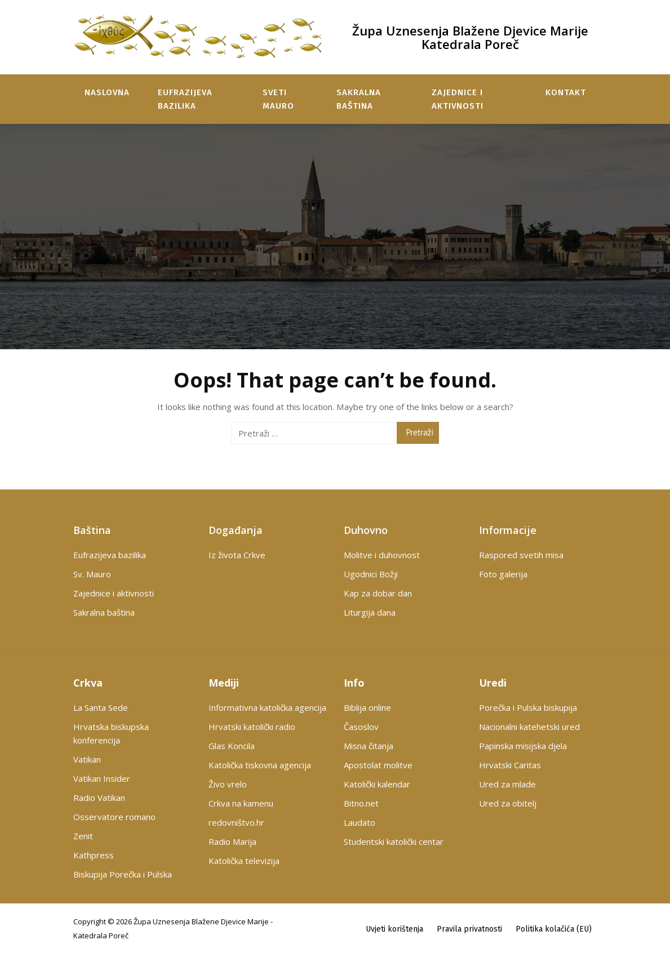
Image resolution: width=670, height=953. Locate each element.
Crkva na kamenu (240, 803)
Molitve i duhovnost (382, 554)
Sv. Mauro (92, 574)
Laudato (359, 822)
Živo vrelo (227, 784)
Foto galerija (503, 574)
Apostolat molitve (378, 765)
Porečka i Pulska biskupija (528, 707)
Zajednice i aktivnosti (457, 99)
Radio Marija (232, 841)
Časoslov (361, 726)
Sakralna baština (358, 99)
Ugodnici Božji (371, 574)
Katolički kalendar (377, 784)
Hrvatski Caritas (510, 765)
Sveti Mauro (278, 99)
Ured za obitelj (507, 803)
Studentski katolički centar (393, 841)
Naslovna (107, 92)
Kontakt (565, 92)
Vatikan (87, 759)
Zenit (83, 835)
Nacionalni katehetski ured (529, 726)
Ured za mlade (507, 784)
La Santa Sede (100, 707)
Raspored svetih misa (521, 554)
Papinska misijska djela (523, 745)
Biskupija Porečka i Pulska (122, 874)
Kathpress (93, 855)
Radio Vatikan (99, 797)
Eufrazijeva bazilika (185, 99)
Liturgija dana (370, 612)
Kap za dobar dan (378, 593)
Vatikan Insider (101, 778)
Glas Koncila (231, 745)
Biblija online (367, 707)
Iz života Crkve (236, 554)
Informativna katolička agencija (267, 707)
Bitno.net (361, 803)
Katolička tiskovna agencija (259, 765)
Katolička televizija (243, 860)
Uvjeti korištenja (394, 928)
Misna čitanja (368, 745)
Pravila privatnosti (469, 928)
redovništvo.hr (236, 822)
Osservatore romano (114, 816)
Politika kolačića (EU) (554, 928)
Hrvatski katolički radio (251, 726)
